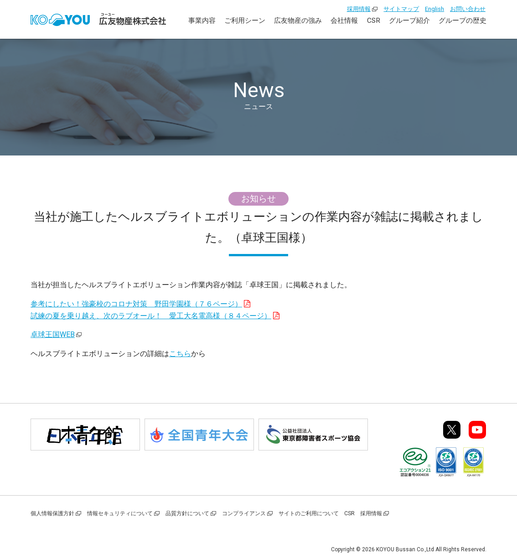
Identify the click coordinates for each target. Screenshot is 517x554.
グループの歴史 (462, 20)
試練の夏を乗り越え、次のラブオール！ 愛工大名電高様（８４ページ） (151, 315)
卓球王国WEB (53, 334)
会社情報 (344, 20)
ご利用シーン (244, 20)
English (434, 8)
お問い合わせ (468, 8)
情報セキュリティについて (120, 513)
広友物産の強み (298, 20)
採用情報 (359, 8)
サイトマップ (401, 8)
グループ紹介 (409, 20)
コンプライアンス (244, 513)
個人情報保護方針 (52, 513)
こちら (180, 353)
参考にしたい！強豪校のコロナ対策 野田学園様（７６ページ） (136, 304)
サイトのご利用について (309, 513)
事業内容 (202, 20)
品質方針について (187, 513)
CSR (373, 20)
